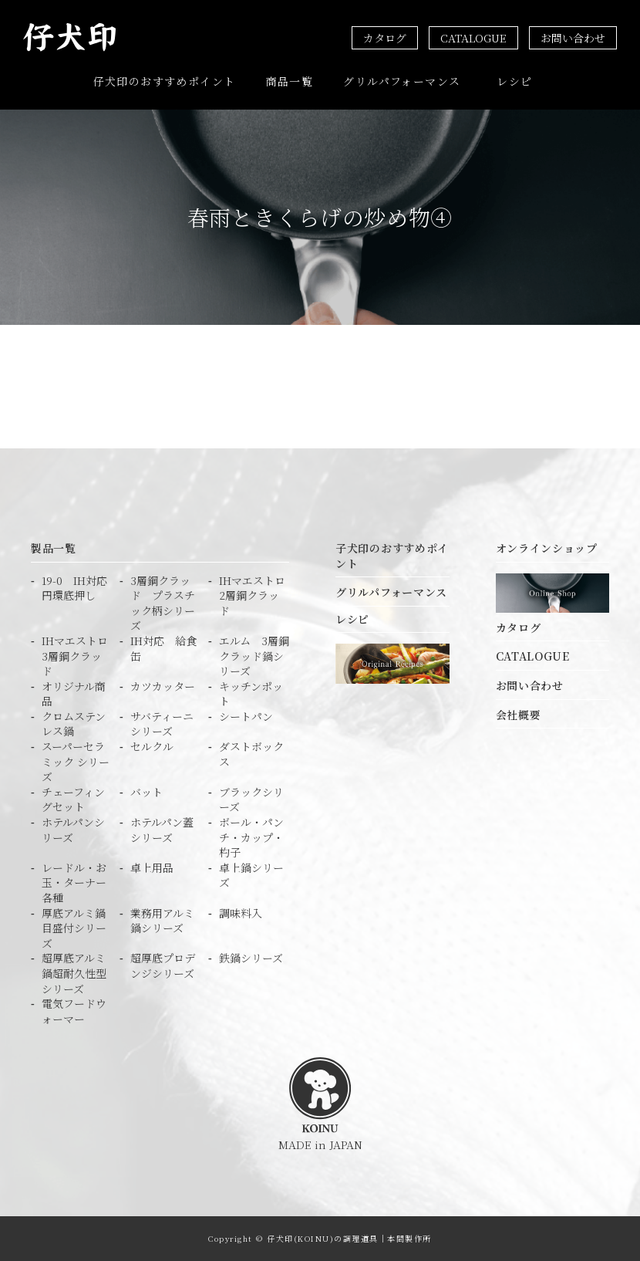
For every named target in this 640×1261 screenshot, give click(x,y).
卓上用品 (151, 867)
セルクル (151, 746)
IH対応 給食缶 (163, 649)
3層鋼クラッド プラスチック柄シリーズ (162, 603)
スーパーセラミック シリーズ (75, 761)
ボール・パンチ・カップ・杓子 (251, 837)
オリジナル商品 (74, 694)
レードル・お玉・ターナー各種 (74, 882)
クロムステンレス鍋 (74, 724)
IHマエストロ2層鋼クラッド (252, 595)
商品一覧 (290, 81)
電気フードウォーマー (74, 1011)
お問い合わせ (573, 38)
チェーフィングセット (73, 800)
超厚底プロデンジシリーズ (162, 966)
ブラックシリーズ (251, 800)
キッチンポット (251, 694)
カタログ (384, 38)
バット (146, 792)
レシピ (514, 81)
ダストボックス (251, 754)
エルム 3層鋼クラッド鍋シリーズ (254, 656)
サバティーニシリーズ (162, 724)
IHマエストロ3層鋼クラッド (75, 656)
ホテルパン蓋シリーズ (162, 830)
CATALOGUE (473, 38)
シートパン (246, 716)
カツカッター (162, 686)
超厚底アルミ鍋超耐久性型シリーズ (74, 973)
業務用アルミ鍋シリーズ (162, 921)
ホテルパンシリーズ (73, 830)
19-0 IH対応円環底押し (74, 588)
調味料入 (240, 913)
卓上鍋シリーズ (251, 875)
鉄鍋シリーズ (251, 958)
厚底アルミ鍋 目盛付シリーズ (77, 928)
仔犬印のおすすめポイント (164, 81)
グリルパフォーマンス (401, 81)
